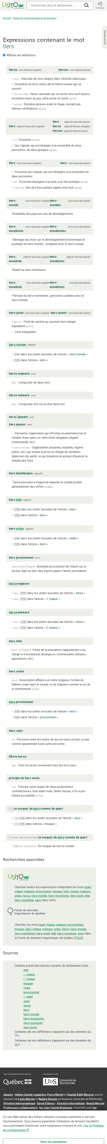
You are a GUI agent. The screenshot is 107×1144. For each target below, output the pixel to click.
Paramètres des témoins (18, 1122)
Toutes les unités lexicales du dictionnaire (34, 18)
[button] (100, 5)
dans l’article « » (31, 360)
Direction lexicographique (19, 1103)
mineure (85, 891)
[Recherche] (54, 5)
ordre (18, 896)
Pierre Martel (55, 1094)
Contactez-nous (59, 1118)
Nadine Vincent (48, 1099)
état (87, 896)
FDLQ (78, 938)
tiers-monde (39, 896)
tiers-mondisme (58, 896)
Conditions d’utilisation (85, 1118)
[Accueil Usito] (12, 5)
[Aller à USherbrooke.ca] (59, 1084)
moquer (57, 891)
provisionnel (43, 891)
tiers (66, 891)
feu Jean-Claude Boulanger (55, 1107)
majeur (19, 891)
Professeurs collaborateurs (20, 1107)
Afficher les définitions (21, 55)
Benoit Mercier (95, 1103)
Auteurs (8, 1094)
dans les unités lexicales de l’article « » (51, 354)
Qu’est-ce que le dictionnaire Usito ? (25, 1118)
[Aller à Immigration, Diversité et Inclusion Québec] (17, 1084)
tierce (26, 896)
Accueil (7, 18)
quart (88, 887)
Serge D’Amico (46, 1103)
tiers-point (77, 896)
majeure (29, 891)
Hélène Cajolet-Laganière (30, 1094)
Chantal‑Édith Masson (80, 1094)
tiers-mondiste (24, 900)
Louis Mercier (26, 1099)
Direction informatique (71, 1103)
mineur (75, 891)
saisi (38, 900)
